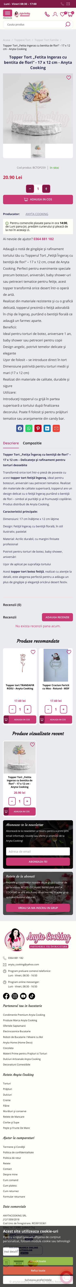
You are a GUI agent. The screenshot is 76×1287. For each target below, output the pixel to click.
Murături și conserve (14, 1111)
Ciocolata (8, 1048)
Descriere (11, 443)
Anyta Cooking (37, 214)
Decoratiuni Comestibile (16, 1064)
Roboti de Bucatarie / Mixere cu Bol (23, 1037)
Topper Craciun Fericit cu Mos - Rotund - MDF (55, 686)
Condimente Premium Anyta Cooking (24, 1015)
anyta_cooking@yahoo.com (21, 964)
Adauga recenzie (57, 617)
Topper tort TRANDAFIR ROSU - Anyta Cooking (20, 686)
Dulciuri (7, 1094)
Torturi (7, 1083)
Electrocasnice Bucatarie (17, 1031)
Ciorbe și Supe (11, 1122)
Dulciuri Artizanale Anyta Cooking (22, 1059)
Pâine (6, 1105)
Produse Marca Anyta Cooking (20, 1020)
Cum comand (10, 1180)
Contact (7, 1169)
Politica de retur (12, 1158)
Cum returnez (11, 1191)
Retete (6, 1163)
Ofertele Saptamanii (14, 1026)
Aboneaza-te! (38, 861)
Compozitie (32, 443)
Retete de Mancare (13, 1116)
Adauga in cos (38, 200)
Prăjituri (7, 1089)
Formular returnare (14, 1196)
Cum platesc (10, 1185)
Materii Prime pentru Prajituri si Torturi (25, 1053)
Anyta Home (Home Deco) (17, 1042)
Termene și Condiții (14, 1147)
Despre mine (10, 1174)
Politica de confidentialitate (18, 1152)
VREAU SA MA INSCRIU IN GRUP (38, 908)
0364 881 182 (44, 239)
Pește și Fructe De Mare (16, 1128)
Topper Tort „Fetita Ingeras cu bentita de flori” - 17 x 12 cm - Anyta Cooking (19, 782)
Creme (7, 1100)
